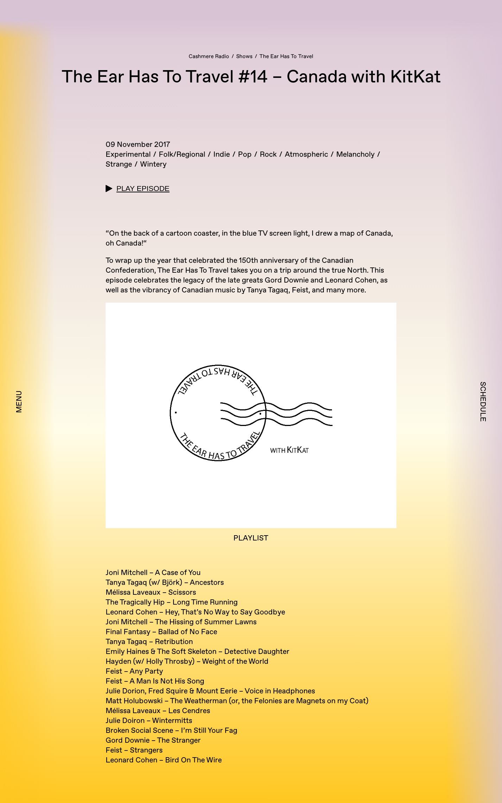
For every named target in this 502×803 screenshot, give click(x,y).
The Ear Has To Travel (286, 56)
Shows (244, 56)
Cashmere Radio (209, 56)
